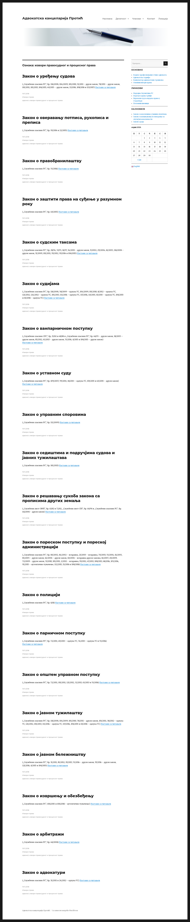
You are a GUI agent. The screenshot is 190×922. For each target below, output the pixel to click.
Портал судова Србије (142, 96)
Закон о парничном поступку (53, 633)
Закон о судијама (40, 283)
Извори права (28, 97)
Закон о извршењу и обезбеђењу (58, 795)
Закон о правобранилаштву (52, 160)
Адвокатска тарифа (141, 77)
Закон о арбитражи (43, 834)
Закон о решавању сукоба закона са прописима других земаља (61, 498)
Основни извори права (142, 83)
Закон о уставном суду (46, 373)
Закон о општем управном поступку (61, 674)
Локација (163, 19)
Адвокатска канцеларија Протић (52, 18)
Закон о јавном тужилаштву (52, 712)
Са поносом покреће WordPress (65, 911)
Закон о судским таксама (49, 242)
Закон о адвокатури (43, 872)
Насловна (107, 19)
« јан (139, 160)
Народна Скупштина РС (143, 93)
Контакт (151, 19)
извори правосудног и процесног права (46, 100)
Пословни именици (141, 103)
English (135, 166)
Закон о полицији (41, 594)
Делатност (121, 19)
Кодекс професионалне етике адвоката (150, 75)
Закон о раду (138, 122)
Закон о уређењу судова (48, 76)
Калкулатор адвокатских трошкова (148, 80)
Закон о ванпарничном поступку (57, 328)
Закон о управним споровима (54, 414)
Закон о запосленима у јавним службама (150, 114)
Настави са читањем (105, 87)
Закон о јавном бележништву (54, 754)
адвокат (25, 100)
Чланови (136, 19)
